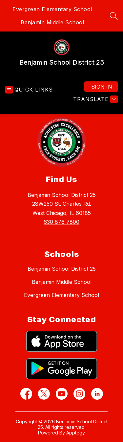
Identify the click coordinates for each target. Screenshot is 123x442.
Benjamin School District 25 (62, 268)
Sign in (101, 86)
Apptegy (75, 432)
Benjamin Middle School (52, 22)
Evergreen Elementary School (52, 9)
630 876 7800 (61, 222)
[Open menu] (29, 90)
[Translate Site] (95, 99)
